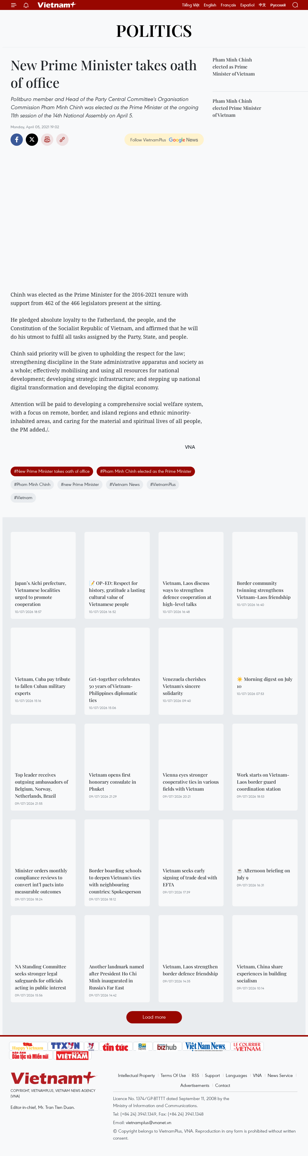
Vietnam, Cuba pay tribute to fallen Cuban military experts (42, 686)
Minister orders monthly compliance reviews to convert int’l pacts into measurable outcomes (41, 881)
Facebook (17, 139)
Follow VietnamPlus (148, 140)
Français (228, 5)
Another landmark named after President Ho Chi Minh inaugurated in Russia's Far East (116, 977)
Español (247, 5)
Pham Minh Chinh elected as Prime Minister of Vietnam (234, 66)
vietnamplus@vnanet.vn (148, 1122)
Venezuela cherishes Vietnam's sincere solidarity (184, 686)
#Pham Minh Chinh (32, 484)
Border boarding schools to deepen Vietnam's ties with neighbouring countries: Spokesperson (115, 881)
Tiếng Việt (190, 5)
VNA (257, 1075)
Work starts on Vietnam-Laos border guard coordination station (263, 782)
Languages (236, 1075)
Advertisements (194, 1085)
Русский (278, 5)
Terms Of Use (173, 1075)
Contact (222, 1085)
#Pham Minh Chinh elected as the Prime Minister (145, 471)
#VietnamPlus (163, 484)
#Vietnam (23, 497)
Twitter (32, 139)
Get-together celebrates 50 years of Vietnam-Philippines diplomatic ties (114, 689)
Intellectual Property (136, 1075)
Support (212, 1075)
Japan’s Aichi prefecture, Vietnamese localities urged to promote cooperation (40, 593)
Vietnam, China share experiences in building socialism (262, 973)
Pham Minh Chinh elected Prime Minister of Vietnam (237, 108)
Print (47, 139)
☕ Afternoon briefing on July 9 (263, 874)
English (210, 5)
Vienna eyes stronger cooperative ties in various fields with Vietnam (191, 782)
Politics (154, 30)
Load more (154, 1016)
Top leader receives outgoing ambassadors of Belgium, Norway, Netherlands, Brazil (41, 785)
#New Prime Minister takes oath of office (52, 471)
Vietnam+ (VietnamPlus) (57, 5)
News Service (280, 1075)
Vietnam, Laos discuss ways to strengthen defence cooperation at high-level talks (187, 593)
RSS (195, 1075)
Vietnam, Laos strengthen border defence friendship (190, 970)
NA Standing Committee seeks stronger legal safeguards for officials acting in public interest (40, 977)
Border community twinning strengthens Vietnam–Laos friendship (263, 590)
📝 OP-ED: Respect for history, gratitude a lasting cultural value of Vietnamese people (117, 593)
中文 (262, 5)
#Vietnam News (124, 484)
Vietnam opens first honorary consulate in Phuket (112, 782)
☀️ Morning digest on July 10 (264, 682)
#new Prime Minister (80, 484)
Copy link (62, 139)
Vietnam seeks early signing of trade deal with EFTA (190, 877)
